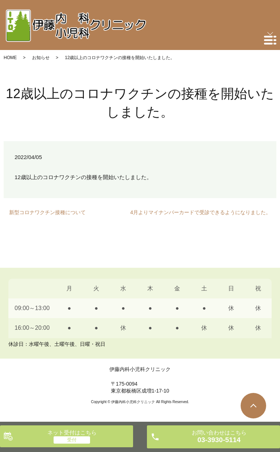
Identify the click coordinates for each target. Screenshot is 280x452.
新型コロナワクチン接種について (47, 212)
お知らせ (41, 57)
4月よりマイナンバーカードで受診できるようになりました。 (200, 212)
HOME (10, 57)
